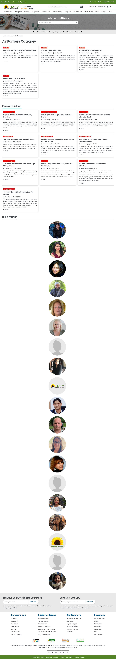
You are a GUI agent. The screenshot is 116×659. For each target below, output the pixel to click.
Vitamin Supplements (47, 136)
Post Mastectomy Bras (9, 189)
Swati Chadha (8, 81)
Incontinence (78, 12)
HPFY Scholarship (72, 626)
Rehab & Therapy (100, 12)
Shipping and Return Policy (46, 629)
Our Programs (74, 615)
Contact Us (92, 6)
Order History (42, 624)
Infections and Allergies (85, 136)
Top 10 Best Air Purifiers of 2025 (90, 50)
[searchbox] (65, 7)
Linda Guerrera (8, 53)
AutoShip (69, 632)
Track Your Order (43, 618)
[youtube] (64, 652)
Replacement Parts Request (47, 632)
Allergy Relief (45, 161)
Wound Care (8, 12)
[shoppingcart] (110, 6)
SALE (110, 12)
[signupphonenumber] (72, 602)
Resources (99, 615)
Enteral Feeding (57, 12)
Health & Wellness (8, 136)
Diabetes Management (9, 161)
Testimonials (15, 626)
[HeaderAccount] (101, 6)
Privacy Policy (15, 632)
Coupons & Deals (99, 618)
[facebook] (51, 652)
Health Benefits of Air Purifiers (14, 78)
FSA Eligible (97, 626)
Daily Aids (68, 12)
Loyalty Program (72, 624)
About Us (14, 618)
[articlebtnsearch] (58, 25)
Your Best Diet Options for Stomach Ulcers (18, 139)
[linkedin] (60, 652)
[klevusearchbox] (81, 7)
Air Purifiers (6, 47)
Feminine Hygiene (84, 161)
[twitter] (47, 652)
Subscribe (33, 602)
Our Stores (14, 624)
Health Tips (97, 624)
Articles (96, 621)
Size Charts (97, 629)
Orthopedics (46, 12)
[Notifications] (108, 6)
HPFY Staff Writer (47, 53)
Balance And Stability (9, 112)
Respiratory (35, 12)
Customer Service (47, 615)
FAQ (95, 632)
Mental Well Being (84, 112)
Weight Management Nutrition (49, 112)
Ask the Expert (99, 634)
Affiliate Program (72, 629)
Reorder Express (43, 621)
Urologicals (18, 12)
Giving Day (70, 621)
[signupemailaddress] (16, 602)
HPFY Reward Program (74, 618)
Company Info (18, 615)
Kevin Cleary (7, 119)
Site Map (14, 629)
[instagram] (56, 652)
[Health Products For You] (11, 7)
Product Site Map (16, 634)
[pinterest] (69, 652)
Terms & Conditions (44, 626)
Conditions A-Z (79, 32)
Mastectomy (89, 12)
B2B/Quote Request (44, 634)
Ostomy (26, 12)
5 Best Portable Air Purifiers (51, 50)
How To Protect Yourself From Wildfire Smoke (19, 50)
